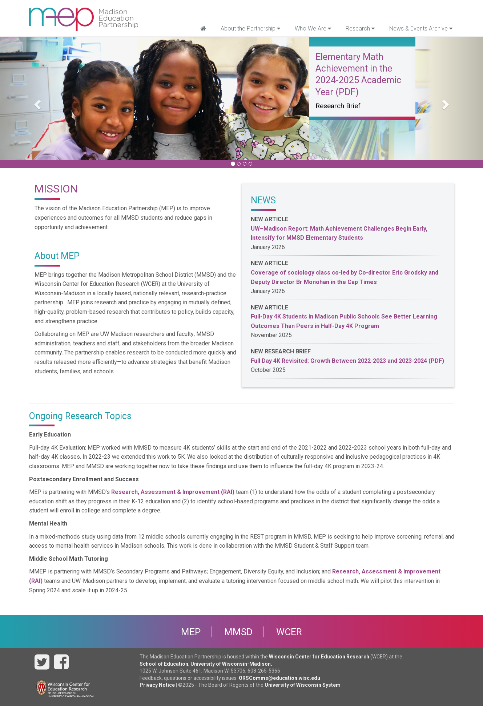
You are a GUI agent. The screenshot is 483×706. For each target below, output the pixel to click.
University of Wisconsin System (303, 685)
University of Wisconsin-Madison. (231, 664)
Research (360, 28)
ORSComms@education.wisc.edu (279, 678)
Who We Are (313, 28)
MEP (191, 631)
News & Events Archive (420, 28)
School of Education (164, 664)
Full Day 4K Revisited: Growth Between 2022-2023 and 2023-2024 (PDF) (347, 360)
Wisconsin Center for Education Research (319, 657)
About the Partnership (250, 28)
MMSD (238, 631)
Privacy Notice (157, 685)
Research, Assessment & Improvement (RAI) (172, 491)
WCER (289, 631)
